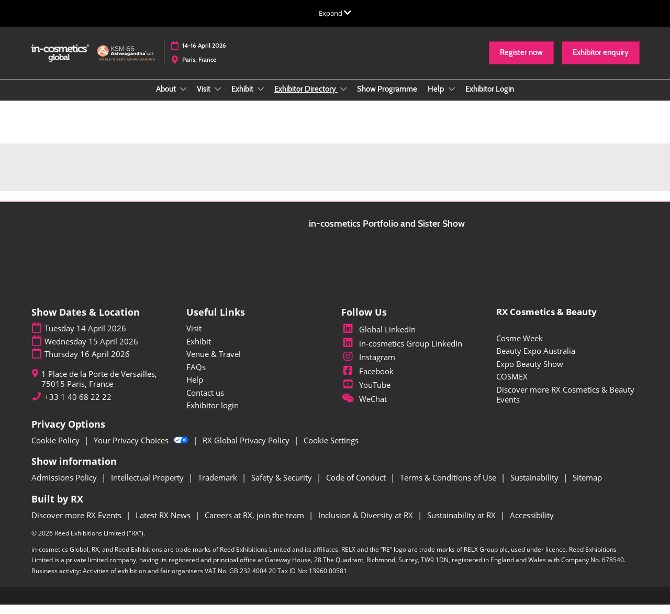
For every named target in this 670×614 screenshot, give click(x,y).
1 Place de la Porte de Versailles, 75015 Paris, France (99, 388)
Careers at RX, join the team (255, 524)
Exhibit (243, 99)
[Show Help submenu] (452, 99)
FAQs (196, 376)
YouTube (365, 394)
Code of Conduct (357, 487)
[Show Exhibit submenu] (261, 99)
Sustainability (535, 487)
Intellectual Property (148, 487)
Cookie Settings (331, 449)
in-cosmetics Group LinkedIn (401, 353)
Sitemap (587, 487)
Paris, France (199, 69)
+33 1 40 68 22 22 (77, 406)
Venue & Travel (213, 363)
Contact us (205, 402)
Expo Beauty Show (529, 373)
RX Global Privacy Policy (247, 449)
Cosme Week (519, 347)
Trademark (218, 487)
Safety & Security (282, 487)
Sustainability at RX (462, 524)
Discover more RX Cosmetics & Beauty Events (565, 404)
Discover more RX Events (77, 524)
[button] (521, 62)
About (166, 99)
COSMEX (512, 386)
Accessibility (532, 524)
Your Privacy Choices (142, 449)
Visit (204, 99)
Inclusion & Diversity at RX (366, 524)
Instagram (368, 366)
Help (437, 99)
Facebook (367, 380)
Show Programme (387, 99)
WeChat (364, 408)
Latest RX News (164, 524)
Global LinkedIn (378, 338)
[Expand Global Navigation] (335, 13)
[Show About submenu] (183, 99)
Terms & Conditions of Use (449, 487)
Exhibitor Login (489, 99)
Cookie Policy (56, 449)
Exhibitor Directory (306, 99)
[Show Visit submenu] (218, 99)
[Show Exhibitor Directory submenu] (343, 99)
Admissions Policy (65, 487)
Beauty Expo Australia (535, 360)
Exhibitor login (212, 414)
